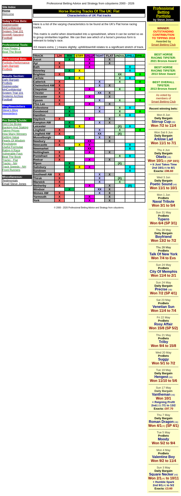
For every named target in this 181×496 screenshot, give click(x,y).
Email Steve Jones (14, 183)
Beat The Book (11, 51)
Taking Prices (10, 130)
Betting (163, 12)
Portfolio (163, 16)
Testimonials (10, 180)
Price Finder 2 (11, 48)
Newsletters (9, 113)
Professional (163, 8)
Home (6, 10)
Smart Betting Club (163, 44)
